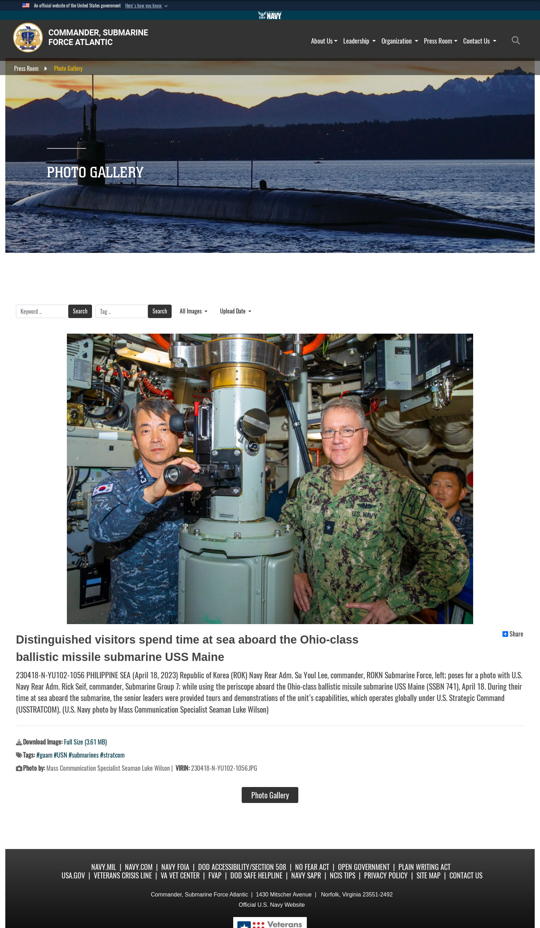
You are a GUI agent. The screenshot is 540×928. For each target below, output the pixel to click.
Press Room (441, 40)
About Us (324, 40)
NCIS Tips (342, 875)
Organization (399, 40)
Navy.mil (103, 867)
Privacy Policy (386, 875)
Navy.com (139, 867)
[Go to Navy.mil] (270, 15)
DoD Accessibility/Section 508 (242, 867)
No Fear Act (312, 867)
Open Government (364, 867)
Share (512, 634)
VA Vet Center (180, 875)
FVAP (215, 875)
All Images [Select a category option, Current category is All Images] (191, 311)
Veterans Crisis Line (123, 875)
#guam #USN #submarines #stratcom (80, 755)
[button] (147, 5)
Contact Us (479, 40)
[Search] (518, 40)
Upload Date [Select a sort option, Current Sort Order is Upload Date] (233, 311)
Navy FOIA (175, 867)
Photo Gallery (270, 795)
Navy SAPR (306, 875)
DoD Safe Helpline (256, 875)
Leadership (359, 40)
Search (80, 311)
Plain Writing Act (424, 867)
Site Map (429, 875)
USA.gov (73, 875)
